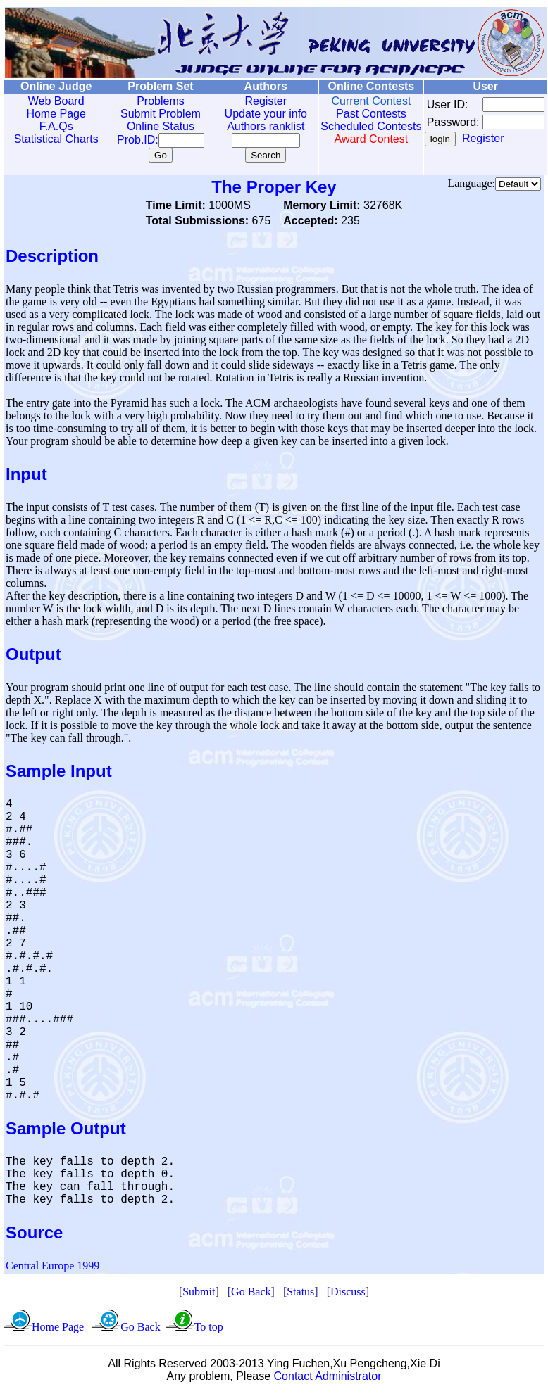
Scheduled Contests (351, 132)
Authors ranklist (250, 126)
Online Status (151, 126)
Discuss (348, 1292)
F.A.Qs (53, 126)
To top (208, 1327)
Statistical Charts (53, 139)
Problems (151, 101)
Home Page (53, 114)
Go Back (250, 1292)
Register (251, 101)
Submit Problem (151, 114)
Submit (198, 1292)
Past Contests (351, 114)
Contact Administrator (328, 1376)
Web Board (53, 101)
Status (300, 1292)
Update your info (250, 114)
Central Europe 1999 (52, 1266)
